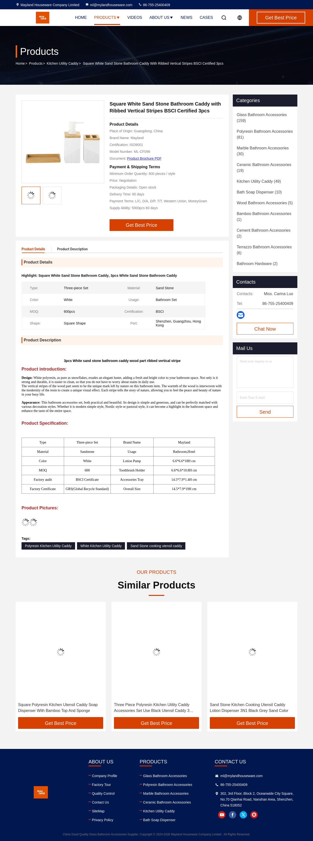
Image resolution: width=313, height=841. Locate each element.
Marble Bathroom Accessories (166, 793)
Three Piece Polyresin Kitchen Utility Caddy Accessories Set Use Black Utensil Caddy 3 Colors (152, 708)
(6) (264, 250)
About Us (161, 17)
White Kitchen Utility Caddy (101, 546)
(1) (264, 217)
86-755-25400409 (154, 5)
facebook (232, 814)
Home (81, 17)
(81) (265, 134)
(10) (259, 192)
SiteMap (98, 811)
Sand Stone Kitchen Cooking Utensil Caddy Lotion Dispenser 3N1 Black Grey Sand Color (249, 708)
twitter (243, 814)
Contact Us (100, 802)
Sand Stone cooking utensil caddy (156, 546)
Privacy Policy (102, 820)
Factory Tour (101, 785)
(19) (264, 168)
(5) (265, 203)
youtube (221, 814)
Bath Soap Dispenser (159, 820)
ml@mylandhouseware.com (108, 5)
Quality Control (103, 793)
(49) (259, 181)
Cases (206, 17)
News (186, 17)
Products (107, 17)
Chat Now (265, 329)
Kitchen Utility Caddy (62, 63)
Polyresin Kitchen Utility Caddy (48, 546)
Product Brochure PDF (144, 158)
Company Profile (104, 776)
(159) (262, 118)
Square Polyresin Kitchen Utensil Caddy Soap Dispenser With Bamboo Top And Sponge (58, 708)
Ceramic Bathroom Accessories (167, 802)
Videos (134, 17)
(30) (263, 151)
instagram (254, 814)
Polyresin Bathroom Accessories (167, 785)
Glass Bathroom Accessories (165, 776)
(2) (264, 233)
